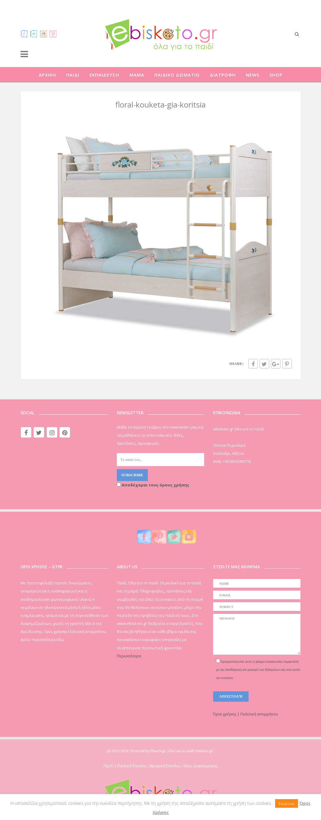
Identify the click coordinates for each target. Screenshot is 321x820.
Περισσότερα (129, 656)
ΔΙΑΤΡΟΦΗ (223, 75)
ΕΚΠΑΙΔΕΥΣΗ (104, 75)
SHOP (276, 75)
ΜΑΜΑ (136, 75)
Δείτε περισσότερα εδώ (42, 639)
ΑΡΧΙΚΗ (47, 75)
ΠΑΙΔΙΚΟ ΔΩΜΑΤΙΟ (177, 75)
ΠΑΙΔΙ (72, 75)
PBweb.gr (158, 751)
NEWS (252, 75)
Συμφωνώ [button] (286, 803)
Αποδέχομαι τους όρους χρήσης (153, 485)
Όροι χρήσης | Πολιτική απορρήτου (245, 714)
